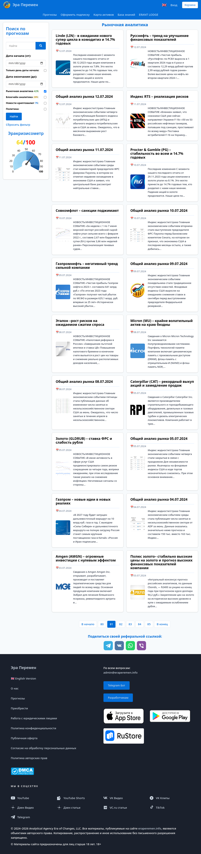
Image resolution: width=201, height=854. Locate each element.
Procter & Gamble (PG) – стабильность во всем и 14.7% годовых (156, 153)
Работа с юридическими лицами (34, 718)
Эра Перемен (23, 667)
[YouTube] (31, 798)
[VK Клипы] (169, 798)
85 (149, 624)
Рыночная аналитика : (22, 91)
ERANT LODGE (148, 14)
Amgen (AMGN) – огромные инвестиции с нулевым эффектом (86, 558)
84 (139, 624)
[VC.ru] (123, 807)
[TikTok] (169, 807)
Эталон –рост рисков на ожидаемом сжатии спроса (80, 322)
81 (111, 624)
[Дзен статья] (77, 807)
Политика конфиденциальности (33, 728)
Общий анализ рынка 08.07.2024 (84, 381)
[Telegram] (31, 817)
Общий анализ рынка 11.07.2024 (84, 150)
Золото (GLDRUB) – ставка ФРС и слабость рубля (84, 440)
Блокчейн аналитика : (22, 97)
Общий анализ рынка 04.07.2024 (158, 499)
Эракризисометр (26, 133)
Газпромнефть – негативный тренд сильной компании (87, 265)
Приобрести (19, 708)
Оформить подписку (75, 14)
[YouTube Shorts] (77, 798)
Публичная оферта (24, 738)
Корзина (190, 5)
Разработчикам (118, 697)
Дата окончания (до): (21, 76)
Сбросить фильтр (18, 124)
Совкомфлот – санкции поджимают (87, 210)
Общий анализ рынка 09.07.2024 (158, 264)
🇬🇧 (164, 4)
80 (102, 624)
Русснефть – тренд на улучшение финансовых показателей (159, 37)
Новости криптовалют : (22, 103)
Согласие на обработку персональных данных (43, 748)
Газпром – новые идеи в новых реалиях (83, 501)
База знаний (126, 14)
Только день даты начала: (22, 70)
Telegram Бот (116, 685)
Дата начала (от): (18, 56)
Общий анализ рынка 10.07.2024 (158, 210)
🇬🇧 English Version (23, 678)
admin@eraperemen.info (120, 672)
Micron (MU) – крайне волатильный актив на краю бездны (161, 322)
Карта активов (104, 14)
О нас (15, 688)
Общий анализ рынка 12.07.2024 (84, 96)
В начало (88, 624)
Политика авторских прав (29, 758)
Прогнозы (50, 14)
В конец (162, 624)
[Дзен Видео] (31, 807)
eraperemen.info (149, 828)
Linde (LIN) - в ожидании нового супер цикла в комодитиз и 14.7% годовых (85, 39)
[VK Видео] (123, 798)
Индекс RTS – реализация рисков (159, 96)
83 (130, 624)
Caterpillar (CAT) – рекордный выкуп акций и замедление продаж (162, 383)
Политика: (12, 109)
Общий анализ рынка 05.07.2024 (158, 438)
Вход (173, 5)
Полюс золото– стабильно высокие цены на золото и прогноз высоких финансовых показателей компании (161, 562)
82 (120, 624)
